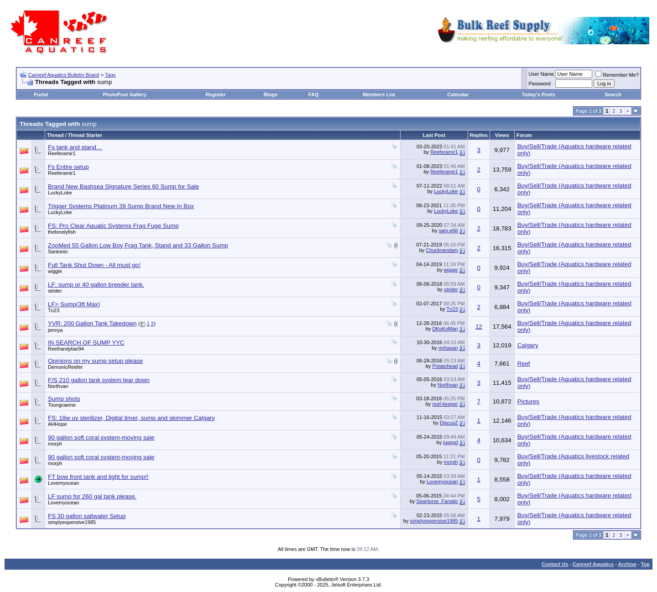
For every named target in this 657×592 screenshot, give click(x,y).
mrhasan (448, 348)
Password (540, 83)
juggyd (450, 442)
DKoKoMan (445, 328)
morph (55, 443)
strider (55, 290)
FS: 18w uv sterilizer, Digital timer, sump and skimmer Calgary (131, 417)
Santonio (58, 251)
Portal (41, 94)
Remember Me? (617, 75)
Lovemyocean (63, 483)
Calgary (527, 345)
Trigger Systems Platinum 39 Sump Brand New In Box (121, 206)
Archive (627, 564)
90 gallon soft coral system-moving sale (101, 437)
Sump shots (64, 398)
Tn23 (53, 310)
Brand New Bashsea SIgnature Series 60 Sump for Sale (123, 186)
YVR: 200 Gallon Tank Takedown (92, 323)
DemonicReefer (65, 367)
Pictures (528, 401)
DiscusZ (449, 422)
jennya (55, 330)
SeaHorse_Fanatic (437, 501)
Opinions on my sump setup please (95, 360)
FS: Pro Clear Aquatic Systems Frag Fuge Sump (113, 225)
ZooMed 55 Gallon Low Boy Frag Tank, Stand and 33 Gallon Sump (138, 245)
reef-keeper (445, 404)
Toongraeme (62, 405)
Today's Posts (538, 94)
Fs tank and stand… (75, 147)
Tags (110, 75)
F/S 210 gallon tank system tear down (99, 380)
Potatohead (445, 366)
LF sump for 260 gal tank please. (92, 496)
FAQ (313, 94)
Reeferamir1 (62, 153)
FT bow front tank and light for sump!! (98, 476)
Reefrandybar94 (66, 348)
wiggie (55, 271)
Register (216, 94)
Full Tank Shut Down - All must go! (94, 265)
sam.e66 (448, 230)
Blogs (271, 94)
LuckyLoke (60, 192)
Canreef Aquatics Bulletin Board (63, 75)
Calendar (458, 94)
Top (645, 564)
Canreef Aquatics (593, 564)
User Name (541, 74)
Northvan (58, 386)
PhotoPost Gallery (124, 94)
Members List (379, 94)
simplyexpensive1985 (72, 522)
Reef (523, 363)
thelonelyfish (62, 232)
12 (478, 326)
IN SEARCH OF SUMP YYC (86, 342)
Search (613, 94)
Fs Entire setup (68, 166)
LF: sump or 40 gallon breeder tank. (96, 284)
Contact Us (555, 564)
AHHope (57, 424)
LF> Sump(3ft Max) (74, 304)
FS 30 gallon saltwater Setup (86, 516)
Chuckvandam (442, 250)
